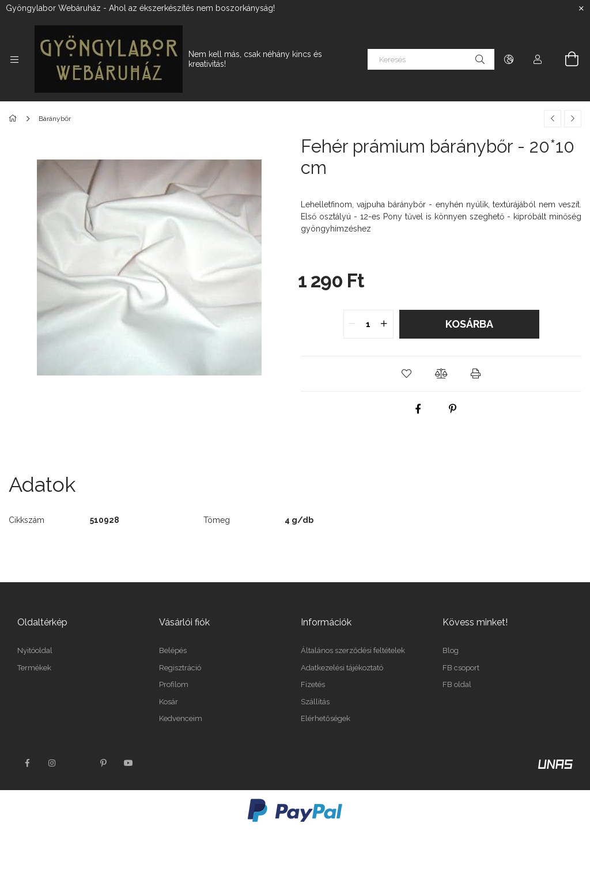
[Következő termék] (572, 118)
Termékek (34, 667)
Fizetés (313, 684)
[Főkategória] (15, 119)
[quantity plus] (384, 324)
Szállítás (315, 701)
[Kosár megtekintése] (565, 59)
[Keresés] (431, 59)
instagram (52, 763)
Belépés (173, 650)
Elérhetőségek (325, 718)
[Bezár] (581, 8)
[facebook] (417, 409)
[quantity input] (368, 324)
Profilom (173, 684)
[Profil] (537, 59)
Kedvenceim (180, 718)
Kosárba (469, 324)
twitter (78, 763)
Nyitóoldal (34, 650)
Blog (450, 650)
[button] (406, 373)
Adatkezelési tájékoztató (342, 667)
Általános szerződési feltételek (353, 650)
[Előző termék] (552, 118)
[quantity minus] (352, 324)
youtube (128, 763)
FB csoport (460, 667)
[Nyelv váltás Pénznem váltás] (508, 59)
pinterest (103, 763)
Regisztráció (180, 667)
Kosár (168, 701)
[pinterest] (452, 409)
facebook (27, 763)
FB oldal (456, 684)
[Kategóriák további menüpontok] (14, 59)
